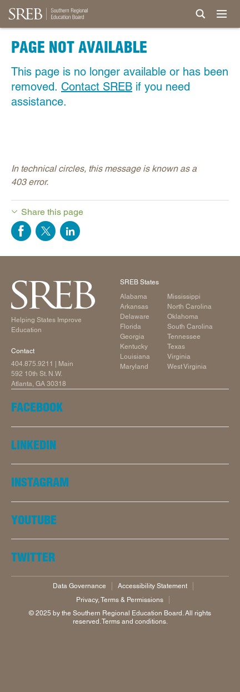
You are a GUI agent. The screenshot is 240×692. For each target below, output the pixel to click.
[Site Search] (200, 14)
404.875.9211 (32, 364)
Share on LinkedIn (70, 231)
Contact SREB (96, 86)
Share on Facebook (21, 231)
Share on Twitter (46, 231)
